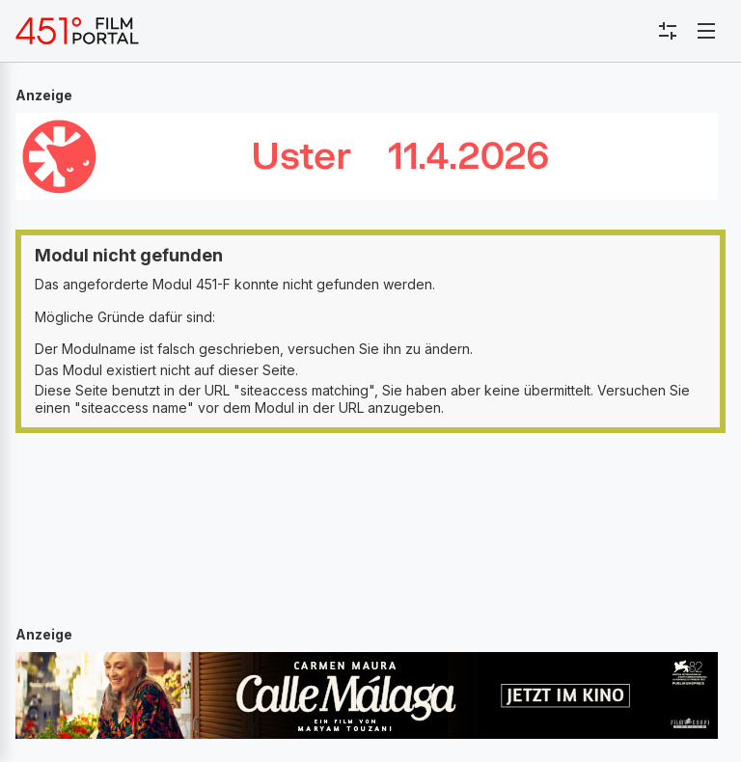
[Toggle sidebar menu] (667, 31)
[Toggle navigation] (706, 31)
